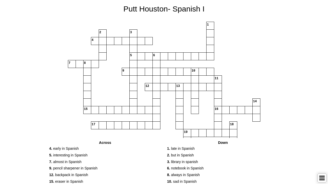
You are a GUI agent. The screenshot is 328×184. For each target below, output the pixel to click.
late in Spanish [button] (180, 148)
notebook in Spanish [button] (185, 168)
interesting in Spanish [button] (68, 155)
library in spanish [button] (182, 162)
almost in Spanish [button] (65, 162)
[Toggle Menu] (321, 178)
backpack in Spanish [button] (68, 175)
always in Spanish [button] (183, 175)
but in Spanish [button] (180, 155)
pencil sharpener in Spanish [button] (73, 168)
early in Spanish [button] (64, 148)
